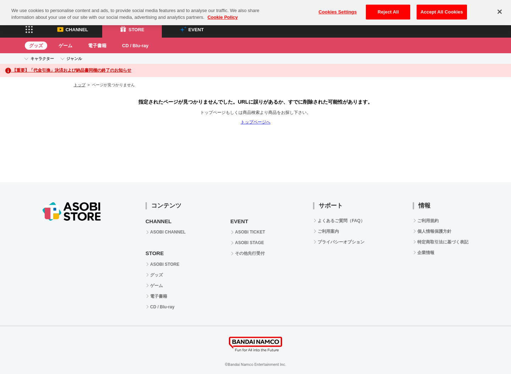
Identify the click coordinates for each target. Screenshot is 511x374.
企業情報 (425, 252)
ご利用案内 (328, 231)
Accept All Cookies (442, 7)
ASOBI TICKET (250, 232)
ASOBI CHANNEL (168, 232)
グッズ (36, 45)
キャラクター (42, 58)
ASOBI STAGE (249, 242)
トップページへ (255, 122)
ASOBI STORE (164, 264)
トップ (80, 85)
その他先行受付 (250, 253)
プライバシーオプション (341, 242)
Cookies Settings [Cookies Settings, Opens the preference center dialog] (338, 7)
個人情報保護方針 (434, 231)
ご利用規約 (428, 220)
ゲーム (65, 45)
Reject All (388, 7)
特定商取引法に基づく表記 (442, 242)
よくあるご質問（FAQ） (341, 220)
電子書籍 (97, 45)
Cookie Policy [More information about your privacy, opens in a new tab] (223, 13)
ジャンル (74, 58)
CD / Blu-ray (135, 45)
